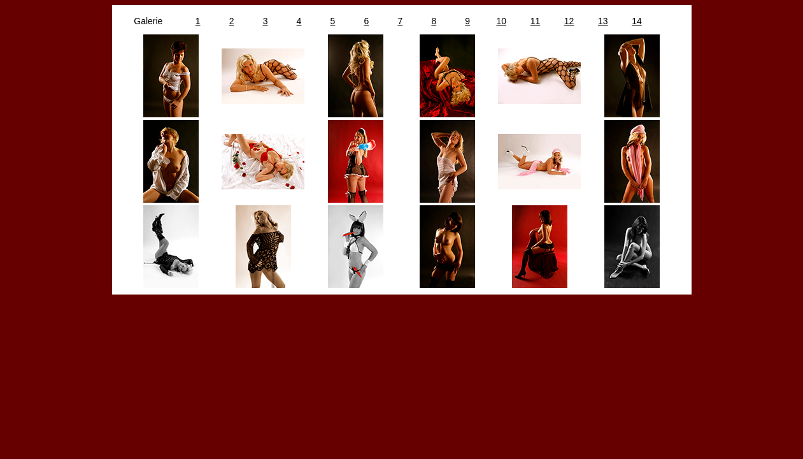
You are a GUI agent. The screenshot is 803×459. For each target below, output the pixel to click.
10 (502, 21)
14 (637, 21)
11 (535, 21)
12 (569, 21)
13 (603, 21)
